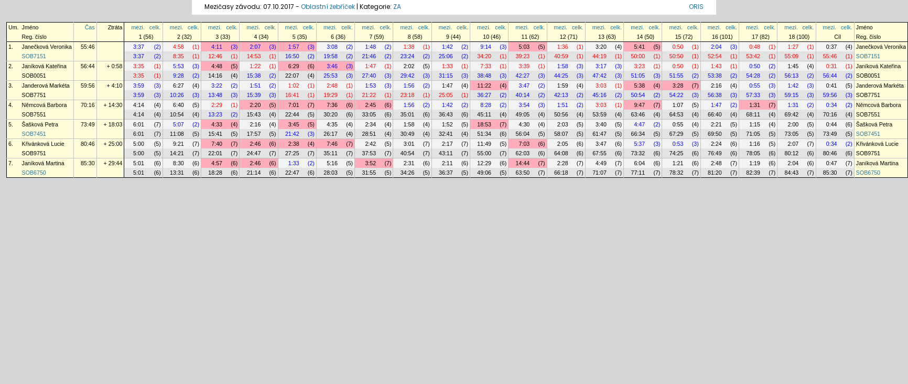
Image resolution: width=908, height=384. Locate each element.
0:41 (831, 85)
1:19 (754, 163)
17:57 (254, 134)
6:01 (138, 124)
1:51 (255, 85)
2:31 (409, 163)
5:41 (639, 47)
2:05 (562, 144)
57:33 (753, 95)
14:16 (215, 75)
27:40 (369, 75)
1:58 (562, 66)
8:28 (485, 105)
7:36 (332, 105)
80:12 (792, 153)
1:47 (370, 66)
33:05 (369, 114)
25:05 (446, 95)
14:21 (177, 153)
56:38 (715, 95)
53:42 (753, 56)
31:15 (446, 75)
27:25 (292, 153)
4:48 (216, 66)
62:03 (523, 153)
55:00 (484, 153)
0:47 (831, 163)
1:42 (447, 47)
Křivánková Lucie (43, 144)
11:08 (177, 134)
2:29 (216, 105)
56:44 (88, 66)
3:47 (524, 85)
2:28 (562, 163)
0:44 (831, 124)
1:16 (754, 144)
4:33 (216, 124)
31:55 (369, 172)
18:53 (484, 124)
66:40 (715, 114)
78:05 (753, 153)
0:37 (831, 47)
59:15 (792, 95)
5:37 (639, 144)
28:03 (330, 172)
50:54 (638, 95)
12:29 (484, 163)
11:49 (484, 144)
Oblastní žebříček (328, 6)
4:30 (524, 124)
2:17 (447, 144)
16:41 (292, 95)
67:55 (599, 153)
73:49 (88, 124)
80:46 (88, 144)
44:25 (561, 75)
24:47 (254, 153)
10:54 (177, 114)
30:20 (330, 114)
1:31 (754, 105)
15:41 (215, 134)
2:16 (716, 85)
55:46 (88, 47)
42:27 (523, 75)
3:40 (601, 124)
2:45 (370, 105)
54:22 (676, 95)
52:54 (715, 56)
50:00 (638, 56)
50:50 (676, 56)
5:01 (138, 163)
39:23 (523, 56)
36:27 (484, 95)
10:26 (177, 95)
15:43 (254, 114)
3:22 (216, 85)
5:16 (332, 163)
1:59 (562, 85)
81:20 (715, 172)
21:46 (369, 56)
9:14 (485, 47)
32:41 (446, 134)
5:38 (639, 85)
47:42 (599, 75)
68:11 (753, 114)
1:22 (255, 66)
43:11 (446, 153)
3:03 (601, 85)
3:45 (293, 124)
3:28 (678, 85)
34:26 (408, 172)
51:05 (638, 75)
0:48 (754, 47)
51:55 (676, 75)
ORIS (696, 6)
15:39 (254, 95)
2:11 (447, 163)
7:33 (485, 66)
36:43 (446, 114)
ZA (397, 6)
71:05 (753, 134)
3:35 (138, 66)
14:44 (523, 163)
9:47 (639, 105)
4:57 (216, 163)
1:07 (678, 105)
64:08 (561, 153)
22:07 (292, 75)
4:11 (216, 47)
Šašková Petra (40, 124)
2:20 (255, 105)
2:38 (293, 144)
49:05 (523, 114)
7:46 (332, 144)
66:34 (638, 134)
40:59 (561, 56)
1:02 (293, 85)
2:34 (370, 124)
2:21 (716, 124)
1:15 (754, 124)
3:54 (524, 105)
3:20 (601, 47)
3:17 (601, 66)
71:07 (599, 172)
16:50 (292, 56)
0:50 (678, 47)
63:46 (638, 114)
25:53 (330, 75)
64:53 (676, 114)
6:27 (178, 85)
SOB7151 (34, 56)
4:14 (138, 105)
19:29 (330, 95)
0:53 (678, 144)
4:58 (178, 47)
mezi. (137, 27)
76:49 (715, 153)
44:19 (599, 56)
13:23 (215, 114)
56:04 (523, 134)
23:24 (408, 56)
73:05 (792, 134)
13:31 (177, 172)
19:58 (330, 56)
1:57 (293, 47)
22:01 (215, 153)
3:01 (409, 144)
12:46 (215, 56)
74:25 (676, 153)
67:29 (676, 134)
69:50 (715, 134)
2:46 (255, 144)
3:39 (524, 66)
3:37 (138, 47)
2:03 (562, 124)
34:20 (484, 56)
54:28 (753, 75)
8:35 (178, 56)
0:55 (754, 85)
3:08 (332, 47)
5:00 (138, 144)
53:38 (715, 75)
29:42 (408, 75)
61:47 (599, 134)
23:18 (408, 95)
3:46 (332, 66)
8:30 (178, 163)
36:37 (446, 172)
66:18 (561, 172)
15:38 (254, 75)
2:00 (793, 124)
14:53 (254, 56)
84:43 (792, 172)
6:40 (178, 105)
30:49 (408, 134)
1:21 (678, 163)
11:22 (484, 85)
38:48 (484, 75)
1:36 (562, 47)
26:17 (330, 134)
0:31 (831, 66)
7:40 (216, 144)
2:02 (409, 66)
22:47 (292, 172)
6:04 (639, 163)
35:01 (408, 114)
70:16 (88, 105)
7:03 (524, 144)
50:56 (561, 114)
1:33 (447, 66)
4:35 (332, 124)
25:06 (446, 56)
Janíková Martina (43, 163)
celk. (155, 27)
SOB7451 (34, 134)
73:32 (638, 153)
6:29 (293, 66)
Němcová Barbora (44, 105)
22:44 (292, 114)
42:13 (561, 95)
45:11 (484, 114)
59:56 (88, 85)
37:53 (369, 153)
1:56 (409, 85)
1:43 (716, 66)
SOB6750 (34, 172)
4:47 (639, 124)
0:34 (831, 105)
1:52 (447, 124)
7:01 (293, 105)
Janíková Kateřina (44, 66)
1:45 (793, 66)
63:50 (523, 172)
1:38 (409, 47)
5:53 (178, 66)
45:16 (599, 95)
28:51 (369, 134)
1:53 (370, 85)
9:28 (178, 75)
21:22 (369, 95)
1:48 (370, 47)
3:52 (370, 163)
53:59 (599, 114)
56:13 (792, 75)
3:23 (639, 66)
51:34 (484, 134)
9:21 (178, 144)
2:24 (716, 144)
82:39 (753, 172)
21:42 (292, 134)
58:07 (561, 134)
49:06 (484, 172)
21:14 (254, 172)
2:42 (370, 144)
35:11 (330, 153)
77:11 (638, 172)
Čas (90, 27)
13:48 (215, 95)
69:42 (792, 114)
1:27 (793, 47)
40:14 (523, 95)
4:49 (601, 163)
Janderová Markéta (46, 85)
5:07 (178, 124)
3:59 (138, 85)
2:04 (716, 47)
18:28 (215, 172)
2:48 (332, 85)
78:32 (676, 172)
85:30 (88, 163)
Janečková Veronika (47, 47)
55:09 (792, 56)
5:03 (524, 47)
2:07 (255, 47)
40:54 (408, 153)
